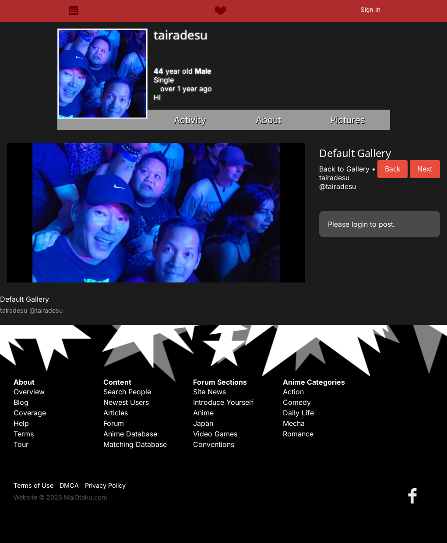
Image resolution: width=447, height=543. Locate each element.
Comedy (297, 402)
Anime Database (130, 433)
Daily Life (298, 412)
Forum (113, 423)
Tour (21, 444)
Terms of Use (33, 485)
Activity (190, 119)
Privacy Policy (105, 485)
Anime (203, 412)
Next (425, 169)
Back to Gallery (344, 168)
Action (293, 391)
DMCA (69, 485)
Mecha (294, 423)
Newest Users (126, 402)
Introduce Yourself (223, 402)
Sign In (370, 9)
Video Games (215, 433)
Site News (209, 391)
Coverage (30, 412)
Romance (298, 433)
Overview (29, 391)
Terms (24, 433)
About (268, 119)
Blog (21, 402)
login (360, 224)
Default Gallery (24, 299)
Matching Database (135, 444)
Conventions (213, 444)
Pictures (347, 119)
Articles (115, 412)
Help (21, 423)
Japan (203, 423)
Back (392, 169)
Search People (127, 391)
